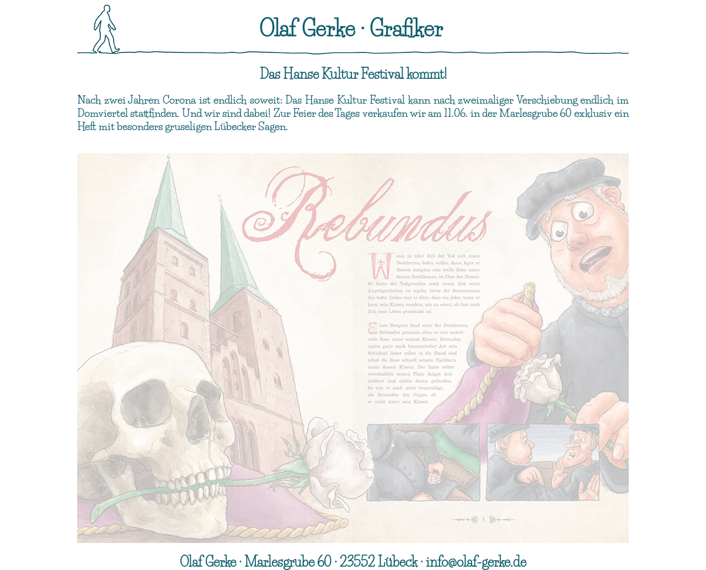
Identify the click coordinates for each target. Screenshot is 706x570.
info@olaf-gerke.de (476, 562)
